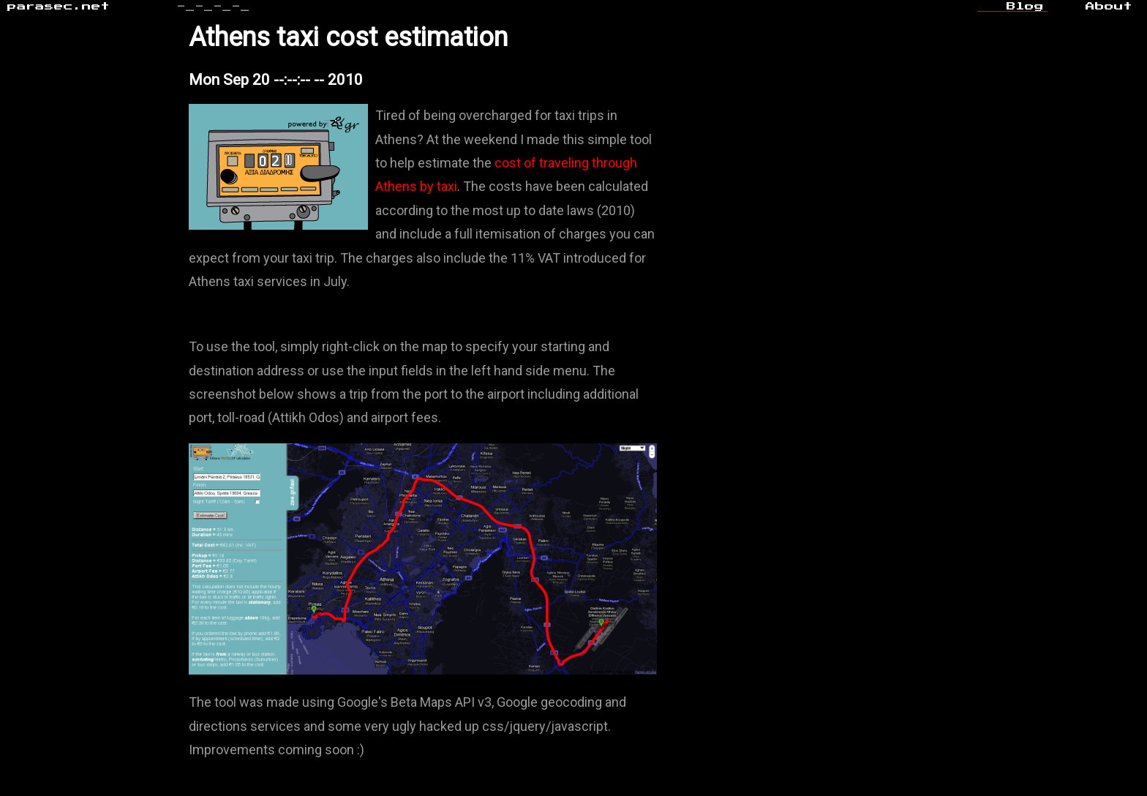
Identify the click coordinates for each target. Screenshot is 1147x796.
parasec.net (58, 6)
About (1109, 6)
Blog (1025, 6)
